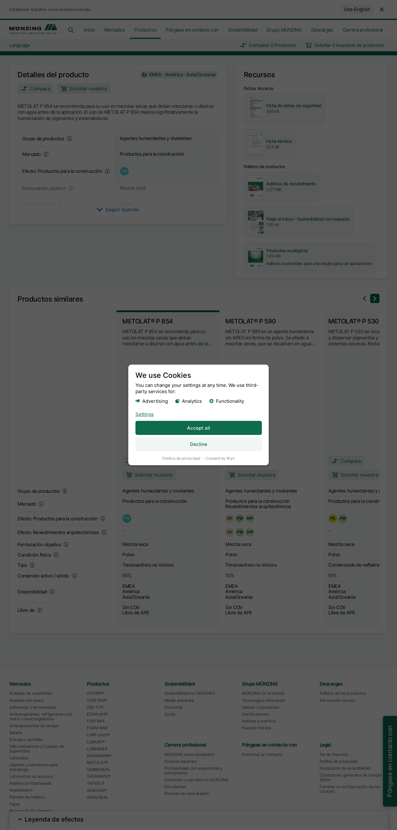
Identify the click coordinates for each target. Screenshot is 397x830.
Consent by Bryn (220, 458)
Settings (144, 414)
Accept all (198, 428)
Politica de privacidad (181, 458)
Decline (198, 444)
